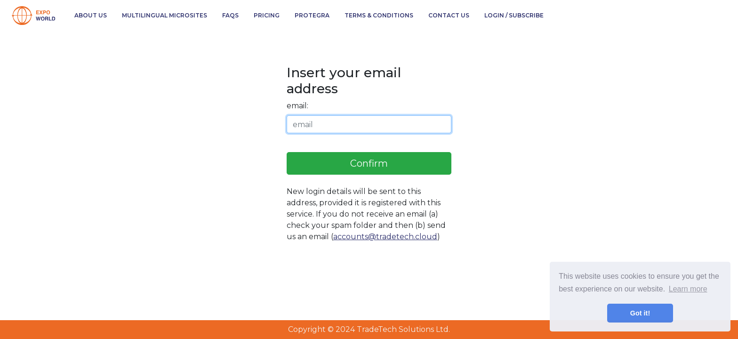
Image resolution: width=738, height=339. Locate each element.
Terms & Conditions (379, 15)
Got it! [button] (640, 313)
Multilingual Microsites (164, 15)
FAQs (230, 15)
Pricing (267, 15)
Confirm (369, 163)
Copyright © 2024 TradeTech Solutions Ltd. (369, 329)
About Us (90, 15)
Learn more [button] (688, 289)
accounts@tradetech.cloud (385, 236)
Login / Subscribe (514, 15)
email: (297, 105)
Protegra (312, 15)
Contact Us (448, 15)
